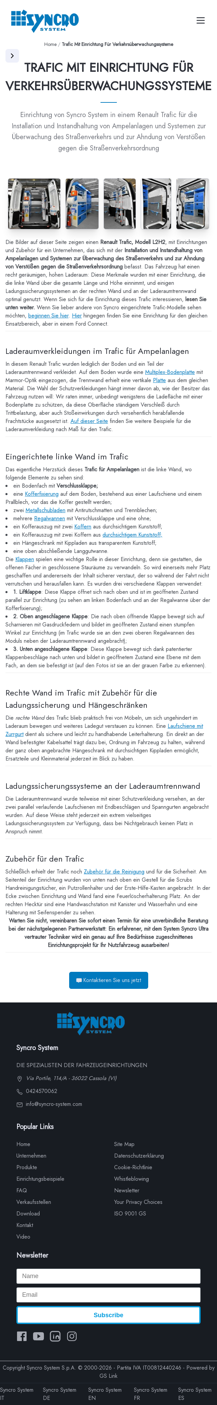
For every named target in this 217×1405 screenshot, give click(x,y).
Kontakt (24, 1225)
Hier (77, 316)
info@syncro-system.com (49, 1104)
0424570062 (36, 1091)
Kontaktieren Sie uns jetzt (108, 980)
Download (28, 1214)
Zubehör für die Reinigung (114, 872)
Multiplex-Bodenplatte (170, 372)
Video (23, 1237)
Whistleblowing (131, 1179)
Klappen (24, 559)
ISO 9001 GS (130, 1214)
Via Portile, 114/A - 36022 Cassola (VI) (66, 1078)
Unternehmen (31, 1156)
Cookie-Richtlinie (133, 1167)
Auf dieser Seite (89, 421)
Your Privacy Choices (138, 1202)
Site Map (124, 1144)
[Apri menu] (12, 56)
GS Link (108, 1376)
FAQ (21, 1190)
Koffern (82, 526)
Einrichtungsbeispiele (40, 1179)
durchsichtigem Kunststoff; (132, 535)
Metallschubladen (45, 510)
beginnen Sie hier (48, 316)
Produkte (26, 1167)
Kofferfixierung (42, 494)
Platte (159, 380)
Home (50, 44)
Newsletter (126, 1190)
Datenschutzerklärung (139, 1156)
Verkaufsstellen (33, 1202)
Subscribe (108, 1315)
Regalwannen (49, 518)
